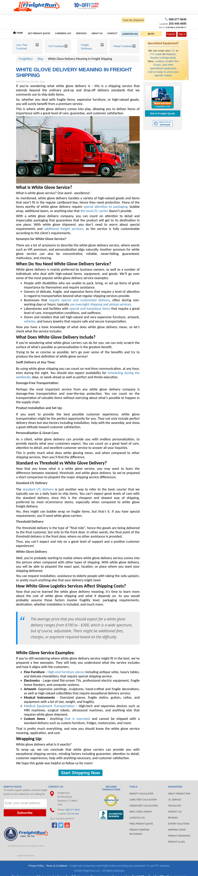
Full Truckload (56, 46)
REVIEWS (173, 818)
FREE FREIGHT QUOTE (141, 824)
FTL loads (156, 54)
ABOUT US (96, 33)
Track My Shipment (133, 20)
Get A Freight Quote (162, 113)
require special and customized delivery (79, 300)
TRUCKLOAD (174, 805)
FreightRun (26, 59)
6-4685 (178, 23)
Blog (40, 59)
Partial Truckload (122, 46)
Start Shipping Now (80, 772)
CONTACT (112, 33)
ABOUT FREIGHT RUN (179, 793)
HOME (18, 32)
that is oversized (77, 719)
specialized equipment (163, 68)
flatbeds (171, 54)
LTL (173, 50)
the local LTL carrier (94, 211)
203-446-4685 (73, 814)
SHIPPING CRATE (177, 830)
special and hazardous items (89, 308)
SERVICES (81, 33)
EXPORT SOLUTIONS (179, 824)
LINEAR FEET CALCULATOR (143, 805)
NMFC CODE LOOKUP (140, 812)
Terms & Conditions (56, 865)
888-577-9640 (73, 809)
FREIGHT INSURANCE (179, 836)
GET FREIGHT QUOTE (39, 33)
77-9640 (177, 19)
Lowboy (159, 61)
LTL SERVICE (174, 799)
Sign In (181, 34)
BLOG (151, 34)
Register (171, 34)
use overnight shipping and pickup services (100, 304)
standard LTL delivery (38, 489)
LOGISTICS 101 (130, 34)
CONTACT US (175, 812)
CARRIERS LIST (63, 33)
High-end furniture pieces (66, 672)
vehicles (30, 321)
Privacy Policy (36, 865)
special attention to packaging (105, 206)
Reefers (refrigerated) (163, 57)
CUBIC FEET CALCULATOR (143, 799)
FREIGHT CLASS (176, 842)
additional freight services (63, 229)
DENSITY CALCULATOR (141, 793)
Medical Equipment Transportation (49, 706)
